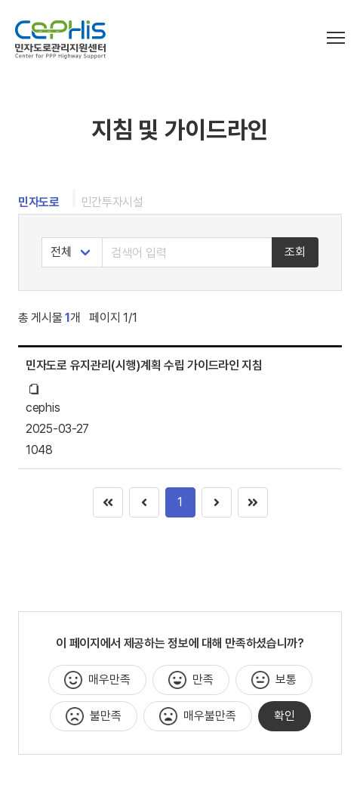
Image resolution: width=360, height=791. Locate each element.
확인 (284, 716)
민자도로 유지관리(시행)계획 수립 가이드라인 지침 (144, 365)
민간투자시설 (112, 202)
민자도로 (39, 202)
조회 (295, 252)
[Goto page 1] (253, 502)
